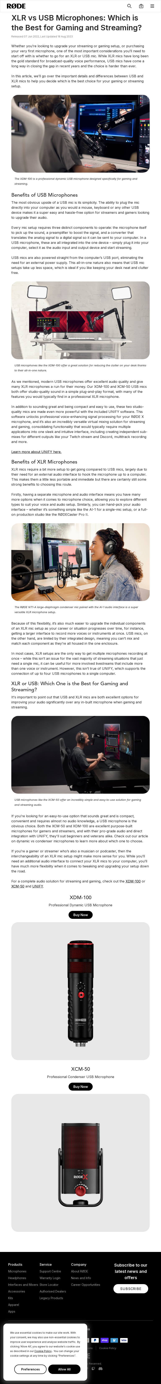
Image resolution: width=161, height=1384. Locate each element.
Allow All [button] (64, 1369)
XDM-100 (133, 881)
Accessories (16, 1291)
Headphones (17, 1278)
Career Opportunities (85, 1284)
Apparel (13, 1304)
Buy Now (80, 915)
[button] (141, 6)
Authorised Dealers (53, 1291)
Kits (10, 1298)
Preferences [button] (30, 1369)
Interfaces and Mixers (23, 1284)
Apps (11, 1311)
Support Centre (50, 1271)
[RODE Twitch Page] (93, 1369)
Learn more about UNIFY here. (36, 452)
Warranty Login (50, 1278)
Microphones (17, 1271)
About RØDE (79, 1271)
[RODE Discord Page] (100, 1369)
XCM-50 (17, 886)
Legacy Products (51, 1298)
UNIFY (37, 886)
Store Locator (49, 1284)
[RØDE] (16, 6)
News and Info (81, 1278)
